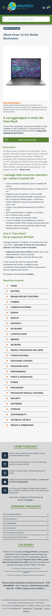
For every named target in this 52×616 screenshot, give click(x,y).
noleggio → (30, 500)
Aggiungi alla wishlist (27, 140)
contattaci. (29, 274)
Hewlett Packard (11, 28)
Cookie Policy (38, 608)
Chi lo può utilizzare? (10, 519)
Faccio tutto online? (9, 528)
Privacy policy (27, 608)
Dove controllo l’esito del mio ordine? (15, 537)
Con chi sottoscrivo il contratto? (13, 533)
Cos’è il (10, 523)
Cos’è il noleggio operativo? (12, 514)
